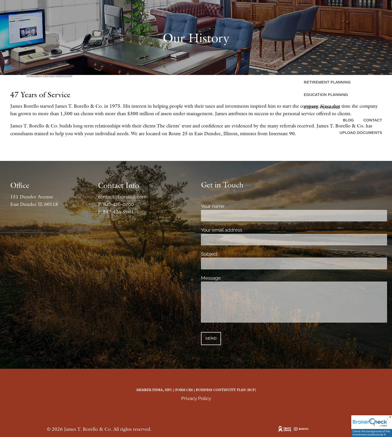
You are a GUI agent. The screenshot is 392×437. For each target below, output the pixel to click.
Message (234, 278)
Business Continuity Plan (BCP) (226, 390)
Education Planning (326, 94)
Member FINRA (149, 390)
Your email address (245, 230)
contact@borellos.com (122, 196)
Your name (236, 206)
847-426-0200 (118, 204)
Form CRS (184, 390)
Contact (373, 120)
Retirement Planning (327, 82)
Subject (232, 254)
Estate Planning (322, 107)
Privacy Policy (196, 398)
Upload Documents (361, 132)
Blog (348, 120)
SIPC (168, 390)
